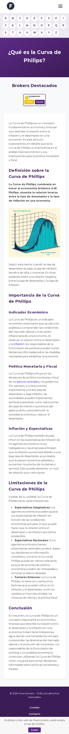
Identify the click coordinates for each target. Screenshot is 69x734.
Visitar (29, 102)
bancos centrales (28, 381)
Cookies (34, 707)
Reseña (39, 102)
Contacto (34, 714)
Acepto (34, 730)
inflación (19, 344)
